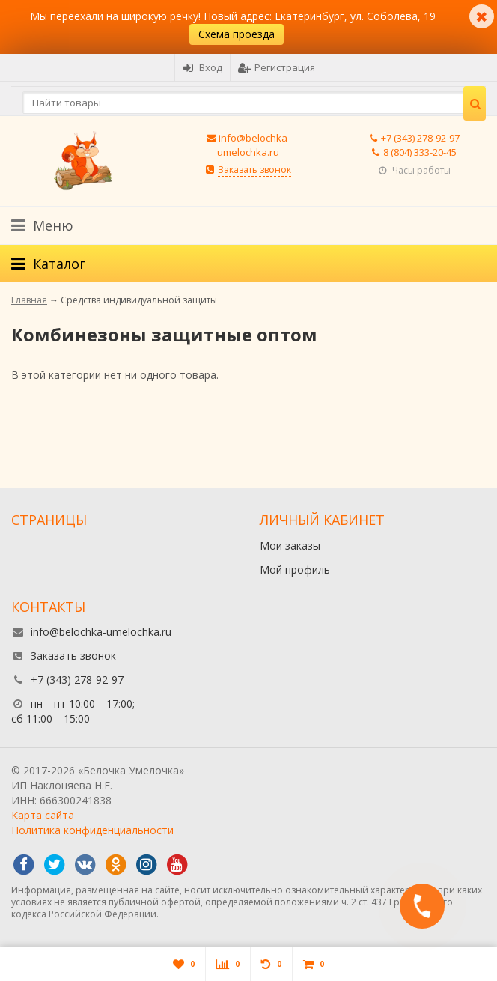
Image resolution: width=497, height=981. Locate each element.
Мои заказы (290, 545)
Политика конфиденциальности (92, 830)
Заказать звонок (254, 169)
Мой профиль (295, 569)
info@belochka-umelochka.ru (253, 145)
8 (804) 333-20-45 (420, 152)
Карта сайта (42, 815)
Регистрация (276, 67)
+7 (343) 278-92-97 (420, 138)
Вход (202, 67)
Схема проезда (236, 34)
